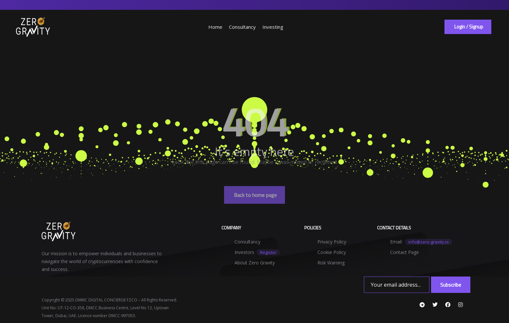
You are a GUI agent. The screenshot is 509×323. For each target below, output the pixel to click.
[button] (467, 27)
